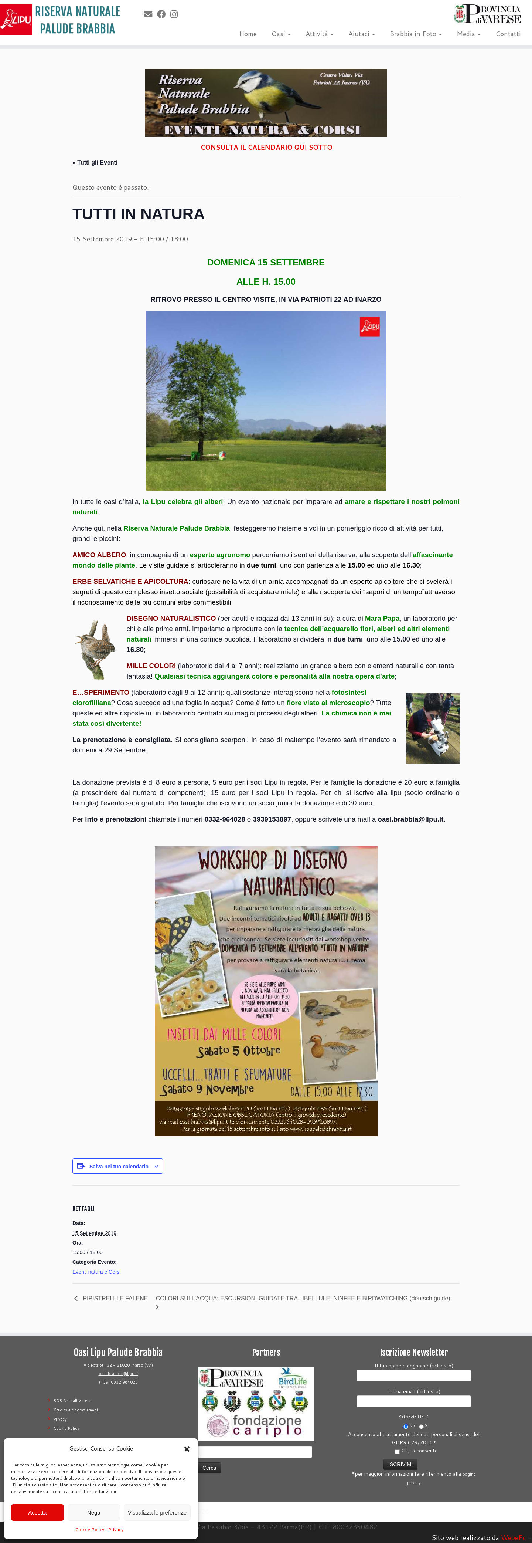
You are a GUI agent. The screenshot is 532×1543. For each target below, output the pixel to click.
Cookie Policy (89, 1529)
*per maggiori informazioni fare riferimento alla (414, 1471)
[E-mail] (150, 14)
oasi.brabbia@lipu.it (118, 1374)
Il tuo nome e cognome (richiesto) (414, 1371)
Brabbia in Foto (416, 33)
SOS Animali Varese (73, 1401)
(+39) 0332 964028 (118, 1382)
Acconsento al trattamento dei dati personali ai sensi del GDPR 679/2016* (414, 1442)
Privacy (115, 1529)
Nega (93, 1512)
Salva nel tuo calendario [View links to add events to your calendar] (119, 1167)
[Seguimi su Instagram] (176, 14)
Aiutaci (361, 33)
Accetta (37, 1512)
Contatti (508, 33)
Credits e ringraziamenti (76, 1410)
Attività (320, 33)
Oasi (281, 33)
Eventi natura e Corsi (96, 1272)
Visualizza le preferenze (157, 1512)
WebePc (513, 1537)
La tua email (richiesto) (414, 1397)
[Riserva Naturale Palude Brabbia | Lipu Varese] (61, 19)
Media (469, 33)
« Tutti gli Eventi (94, 162)
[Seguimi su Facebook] (163, 14)
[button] (187, 1449)
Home (248, 33)
